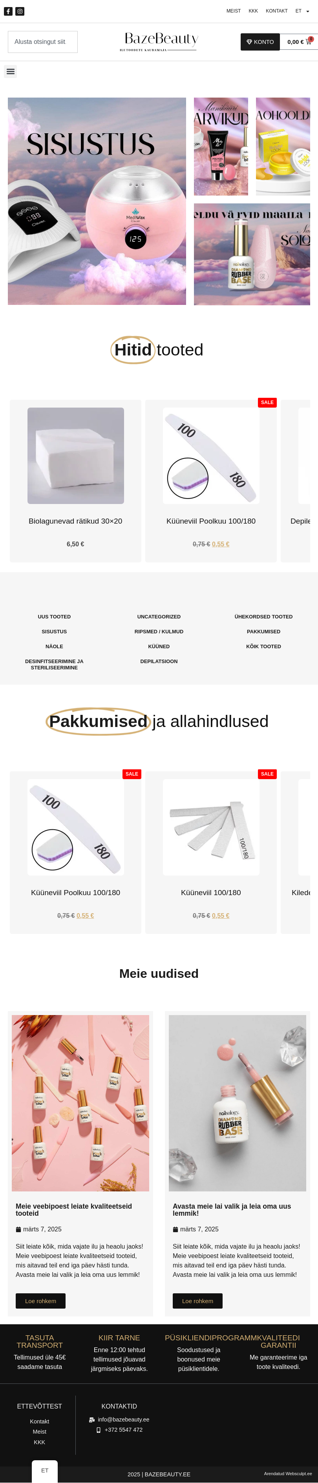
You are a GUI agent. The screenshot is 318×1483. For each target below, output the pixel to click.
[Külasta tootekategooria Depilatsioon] (159, 661)
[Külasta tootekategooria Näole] (54, 647)
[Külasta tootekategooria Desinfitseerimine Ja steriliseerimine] (54, 664)
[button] (10, 71)
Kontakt (275, 12)
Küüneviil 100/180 (211, 893)
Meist (230, 12)
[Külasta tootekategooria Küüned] (159, 647)
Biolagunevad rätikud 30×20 (75, 521)
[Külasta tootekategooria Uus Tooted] (54, 616)
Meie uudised (159, 974)
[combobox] (43, 42)
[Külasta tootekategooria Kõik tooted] (263, 647)
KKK (251, 12)
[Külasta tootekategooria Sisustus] (54, 632)
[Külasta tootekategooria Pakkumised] (263, 632)
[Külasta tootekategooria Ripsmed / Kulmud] (159, 632)
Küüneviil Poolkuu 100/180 (211, 521)
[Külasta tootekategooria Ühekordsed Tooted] (263, 616)
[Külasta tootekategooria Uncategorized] (159, 616)
